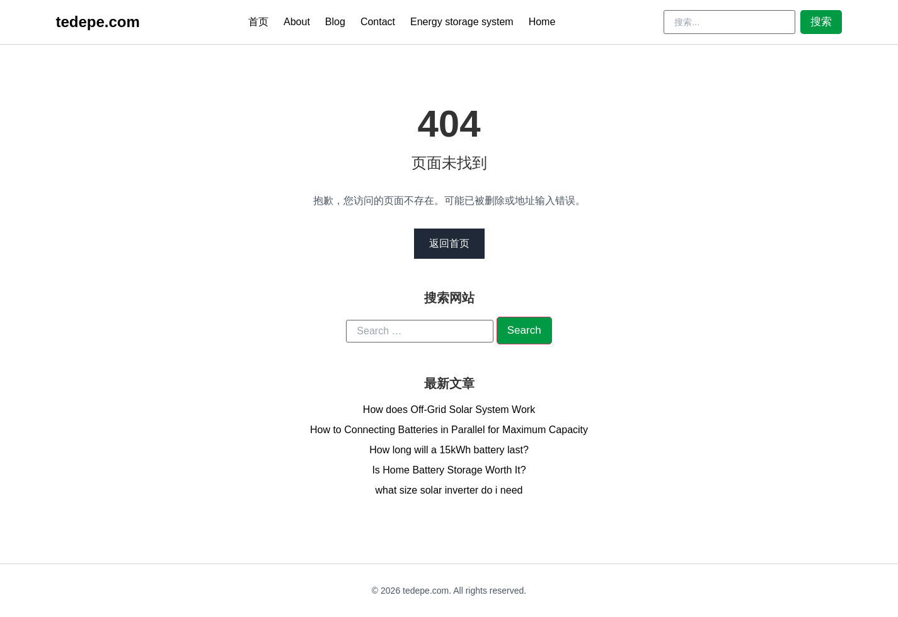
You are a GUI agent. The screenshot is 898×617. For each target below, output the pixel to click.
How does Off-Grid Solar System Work (449, 409)
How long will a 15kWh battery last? (449, 449)
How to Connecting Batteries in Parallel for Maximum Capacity (449, 429)
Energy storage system (462, 21)
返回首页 (449, 243)
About (297, 21)
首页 (258, 21)
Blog (335, 21)
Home (542, 21)
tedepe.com (98, 21)
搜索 (821, 22)
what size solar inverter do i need (449, 490)
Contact (377, 21)
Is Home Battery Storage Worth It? (449, 470)
